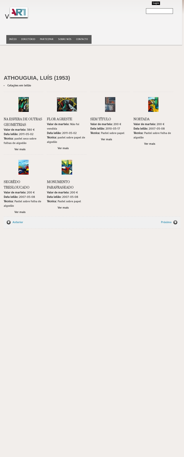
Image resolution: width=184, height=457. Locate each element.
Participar (47, 39)
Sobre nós (64, 39)
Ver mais (19, 149)
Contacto (82, 39)
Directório (28, 39)
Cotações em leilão (19, 85)
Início (13, 39)
